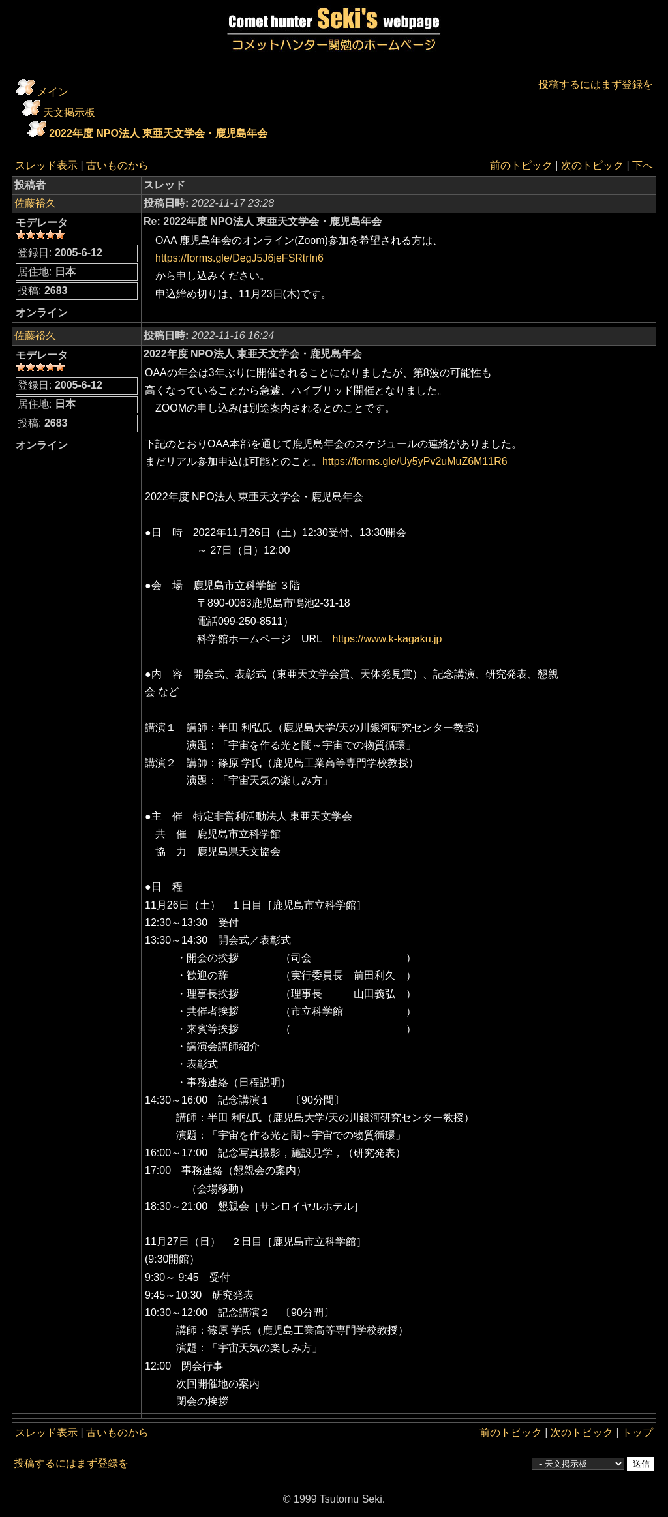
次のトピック (592, 165)
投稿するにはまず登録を (595, 84)
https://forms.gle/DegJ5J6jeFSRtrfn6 (239, 257)
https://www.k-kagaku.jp (387, 638)
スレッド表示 (46, 165)
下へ (642, 165)
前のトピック (521, 165)
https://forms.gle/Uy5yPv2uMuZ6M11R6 (420, 461)
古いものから (117, 165)
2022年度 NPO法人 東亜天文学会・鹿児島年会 (158, 133)
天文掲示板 (69, 112)
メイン (52, 91)
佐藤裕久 (35, 203)
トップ (637, 1432)
